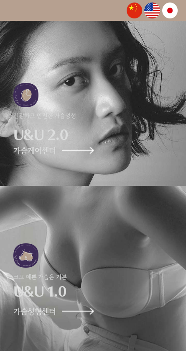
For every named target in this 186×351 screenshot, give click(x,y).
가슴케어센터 (48, 151)
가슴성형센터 (48, 312)
